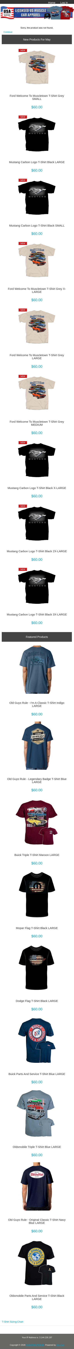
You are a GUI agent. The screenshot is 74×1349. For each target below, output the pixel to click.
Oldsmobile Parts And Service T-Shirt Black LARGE (36, 1297)
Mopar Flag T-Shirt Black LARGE (37, 928)
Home (51, 2)
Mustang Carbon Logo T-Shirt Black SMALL (37, 225)
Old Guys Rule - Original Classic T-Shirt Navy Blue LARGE (37, 1221)
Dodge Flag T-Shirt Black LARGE (37, 1000)
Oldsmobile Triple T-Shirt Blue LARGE (37, 1146)
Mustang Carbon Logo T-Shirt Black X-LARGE (37, 488)
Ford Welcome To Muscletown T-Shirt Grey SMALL (37, 97)
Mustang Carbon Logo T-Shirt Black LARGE (37, 162)
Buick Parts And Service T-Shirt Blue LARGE (36, 1074)
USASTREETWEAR (35, 1345)
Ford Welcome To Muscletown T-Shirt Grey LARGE (37, 357)
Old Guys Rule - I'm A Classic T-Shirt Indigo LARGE (36, 704)
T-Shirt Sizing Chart (12, 1321)
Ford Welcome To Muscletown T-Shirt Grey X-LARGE (37, 290)
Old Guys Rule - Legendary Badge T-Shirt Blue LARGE (36, 780)
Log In (64, 2)
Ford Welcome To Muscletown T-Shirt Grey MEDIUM (37, 423)
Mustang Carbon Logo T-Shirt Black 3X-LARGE (37, 614)
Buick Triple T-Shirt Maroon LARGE (36, 855)
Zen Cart (60, 1345)
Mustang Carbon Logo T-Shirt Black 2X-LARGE (37, 551)
